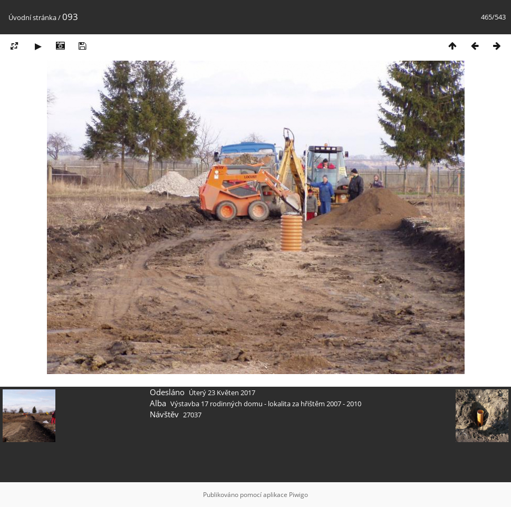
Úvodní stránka (32, 17)
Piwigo (298, 494)
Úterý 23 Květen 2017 (222, 392)
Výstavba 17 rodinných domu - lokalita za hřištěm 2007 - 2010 (265, 403)
